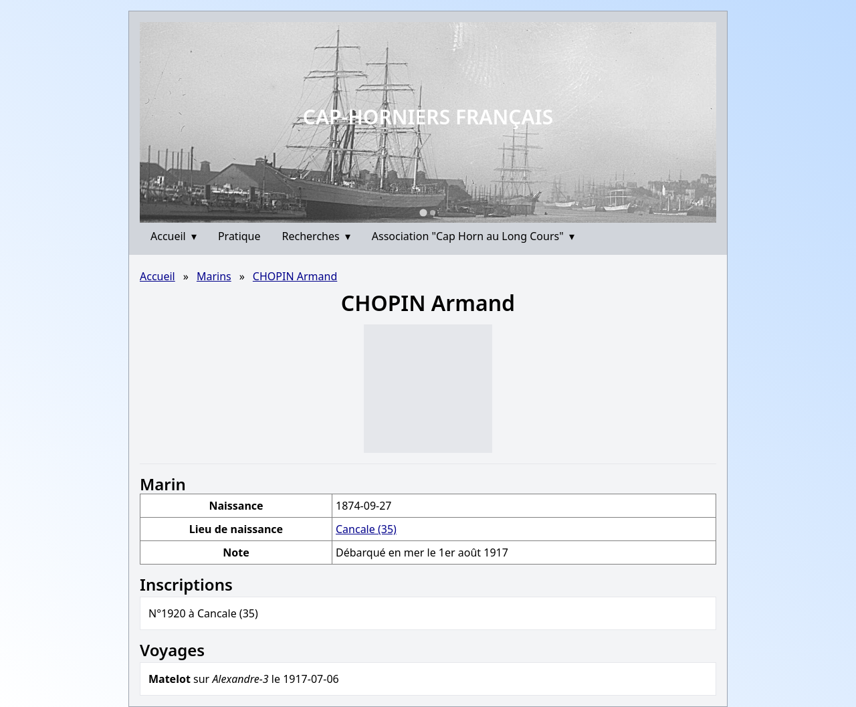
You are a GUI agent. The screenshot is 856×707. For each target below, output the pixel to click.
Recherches (316, 236)
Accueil (173, 236)
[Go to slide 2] (432, 212)
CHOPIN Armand (295, 276)
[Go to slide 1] (423, 212)
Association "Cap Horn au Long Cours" (473, 236)
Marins (214, 276)
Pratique (239, 236)
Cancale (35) (366, 529)
